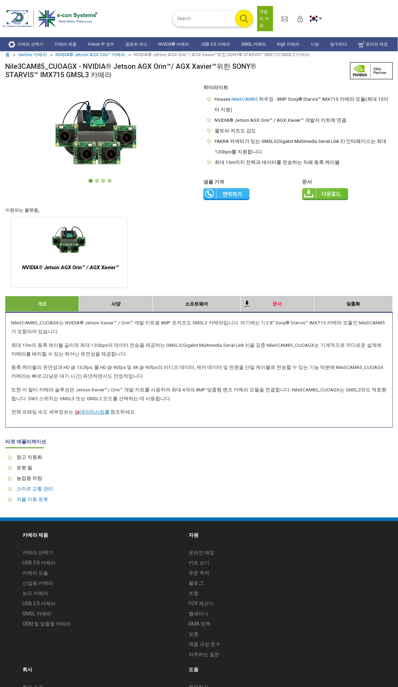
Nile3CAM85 (244, 99)
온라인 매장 (373, 44)
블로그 (196, 583)
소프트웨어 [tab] (196, 303)
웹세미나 (198, 613)
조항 (193, 593)
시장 (315, 44)
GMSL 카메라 (253, 44)
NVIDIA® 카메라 (174, 44)
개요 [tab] (42, 303)
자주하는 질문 (204, 654)
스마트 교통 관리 (35, 488)
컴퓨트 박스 (136, 44)
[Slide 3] (103, 181)
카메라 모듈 (35, 573)
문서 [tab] (277, 303)
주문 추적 (199, 573)
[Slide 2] (97, 181)
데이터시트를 (92, 412)
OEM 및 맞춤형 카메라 (46, 624)
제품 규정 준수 (204, 644)
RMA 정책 (199, 624)
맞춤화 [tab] (353, 303)
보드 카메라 (35, 593)
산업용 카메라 (37, 583)
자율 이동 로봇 (32, 499)
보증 (193, 634)
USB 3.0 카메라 (215, 44)
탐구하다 (338, 44)
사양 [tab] (115, 303)
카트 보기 (199, 563)
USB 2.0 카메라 (39, 603)
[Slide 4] (109, 181)
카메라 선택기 (26, 44)
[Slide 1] (91, 181)
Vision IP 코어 (101, 44)
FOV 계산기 (201, 603)
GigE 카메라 (288, 44)
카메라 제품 (65, 44)
